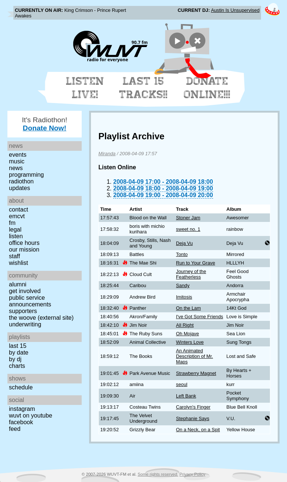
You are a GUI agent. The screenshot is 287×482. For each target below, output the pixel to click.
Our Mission (24, 249)
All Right (185, 325)
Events (17, 155)
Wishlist (18, 263)
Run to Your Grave (195, 263)
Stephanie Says (192, 418)
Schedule (21, 387)
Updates (19, 188)
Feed (14, 429)
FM (12, 223)
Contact (18, 209)
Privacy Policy (192, 474)
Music (17, 161)
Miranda (106, 153)
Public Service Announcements (30, 301)
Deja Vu (184, 243)
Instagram (22, 409)
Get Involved (24, 291)
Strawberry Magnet (196, 373)
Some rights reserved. (158, 474)
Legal (15, 229)
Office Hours (24, 243)
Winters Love (190, 342)
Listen (16, 236)
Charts (17, 366)
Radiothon (21, 181)
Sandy (182, 285)
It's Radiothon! (44, 124)
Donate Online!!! (207, 87)
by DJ (15, 359)
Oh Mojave (187, 333)
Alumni (17, 284)
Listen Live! (85, 87)
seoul (181, 384)
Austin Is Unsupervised (235, 10)
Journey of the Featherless (191, 274)
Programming (26, 175)
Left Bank (186, 396)
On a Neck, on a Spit (198, 429)
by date (18, 352)
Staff (14, 256)
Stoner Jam (188, 217)
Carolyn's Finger (193, 407)
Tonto (181, 254)
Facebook (21, 422)
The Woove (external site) (41, 318)
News (16, 168)
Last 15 (17, 346)
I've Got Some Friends (199, 316)
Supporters (23, 311)
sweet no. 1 (188, 229)
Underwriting (25, 324)
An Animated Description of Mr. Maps (194, 356)
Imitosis (184, 297)
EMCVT (17, 216)
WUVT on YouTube (30, 415)
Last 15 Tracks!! (143, 87)
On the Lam (188, 308)
